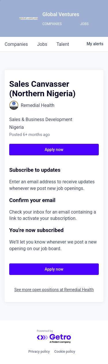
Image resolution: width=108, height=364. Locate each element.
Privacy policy (39, 352)
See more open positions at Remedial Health (54, 289)
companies (16, 44)
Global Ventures (60, 14)
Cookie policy (64, 352)
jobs (42, 44)
